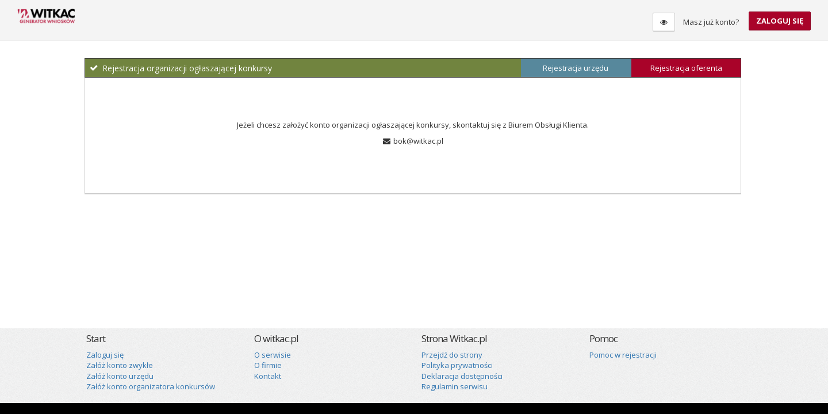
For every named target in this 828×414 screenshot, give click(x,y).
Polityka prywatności (457, 365)
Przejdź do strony (451, 355)
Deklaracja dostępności (462, 376)
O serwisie (272, 355)
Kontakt (267, 376)
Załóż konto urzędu (120, 376)
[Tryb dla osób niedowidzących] (664, 22)
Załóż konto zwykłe (119, 365)
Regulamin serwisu (454, 386)
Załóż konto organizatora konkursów (150, 386)
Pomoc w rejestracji (623, 355)
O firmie (268, 365)
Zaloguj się (779, 21)
